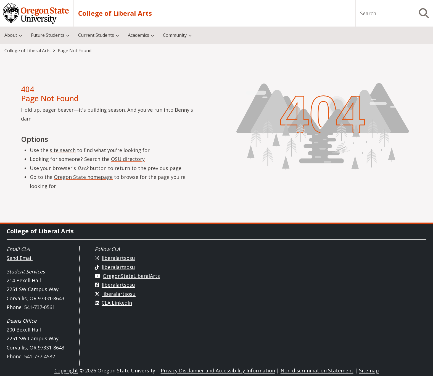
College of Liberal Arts (115, 13)
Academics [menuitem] (138, 35)
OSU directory (128, 159)
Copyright (66, 370)
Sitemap (369, 370)
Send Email (20, 258)
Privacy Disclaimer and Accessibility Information (218, 370)
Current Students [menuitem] (96, 35)
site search (63, 150)
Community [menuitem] (175, 35)
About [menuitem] (10, 35)
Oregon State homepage (83, 177)
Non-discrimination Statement (317, 370)
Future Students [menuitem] (47, 35)
